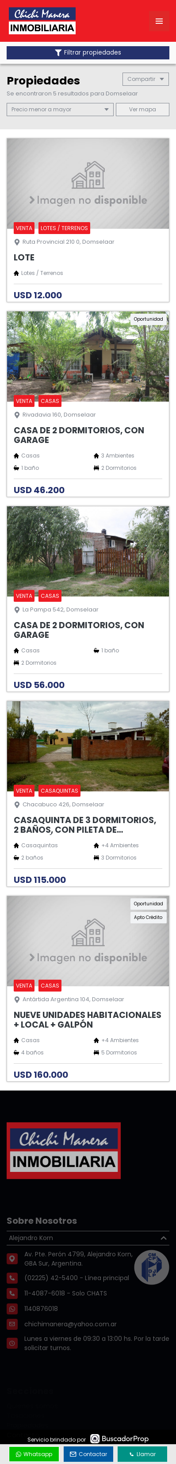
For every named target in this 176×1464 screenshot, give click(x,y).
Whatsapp (34, 1454)
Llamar (142, 1454)
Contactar (88, 1454)
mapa (142, 109)
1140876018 (41, 1324)
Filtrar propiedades (88, 52)
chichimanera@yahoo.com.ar (70, 1339)
